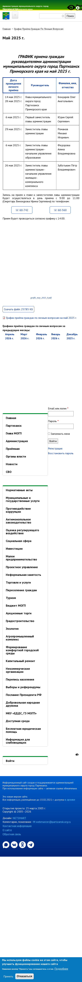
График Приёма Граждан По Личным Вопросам (38, 28)
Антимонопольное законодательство (18, 520)
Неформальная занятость (23, 575)
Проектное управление (22, 567)
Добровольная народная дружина (23, 704)
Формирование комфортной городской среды (22, 650)
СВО (8, 472)
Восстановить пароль (60, 453)
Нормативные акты (19, 490)
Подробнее (61, 968)
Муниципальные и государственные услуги (23, 499)
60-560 (62, 210)
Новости (11, 464)
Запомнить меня (60, 433)
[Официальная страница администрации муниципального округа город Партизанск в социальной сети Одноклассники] (23, 844)
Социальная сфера (18, 541)
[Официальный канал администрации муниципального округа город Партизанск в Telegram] (30, 844)
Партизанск (14, 426)
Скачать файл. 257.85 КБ (18, 309)
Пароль (52, 421)
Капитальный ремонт (20, 661)
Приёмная (13, 449)
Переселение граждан (21, 590)
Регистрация (55, 448)
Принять (8, 976)
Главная (7, 28)
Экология (12, 629)
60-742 (24, 210)
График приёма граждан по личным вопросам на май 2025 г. (41, 317)
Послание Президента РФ (23, 695)
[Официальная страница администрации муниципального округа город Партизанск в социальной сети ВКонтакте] (14, 844)
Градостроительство (20, 621)
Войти (10, 761)
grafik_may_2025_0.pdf (41, 298)
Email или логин (57, 408)
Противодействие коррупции (18, 510)
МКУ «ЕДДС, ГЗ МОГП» (21, 713)
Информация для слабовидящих (18, 740)
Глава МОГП (14, 433)
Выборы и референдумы (23, 687)
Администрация (17, 441)
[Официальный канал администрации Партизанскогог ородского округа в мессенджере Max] (6, 844)
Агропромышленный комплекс (20, 637)
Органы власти (16, 456)
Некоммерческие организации (18, 670)
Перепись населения (20, 679)
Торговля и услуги (18, 582)
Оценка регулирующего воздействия (22, 531)
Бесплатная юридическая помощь (23, 730)
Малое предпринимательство (21, 557)
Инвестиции (14, 549)
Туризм (11, 598)
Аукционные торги (18, 613)
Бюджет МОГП (16, 605)
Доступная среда (17, 721)
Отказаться (24, 976)
